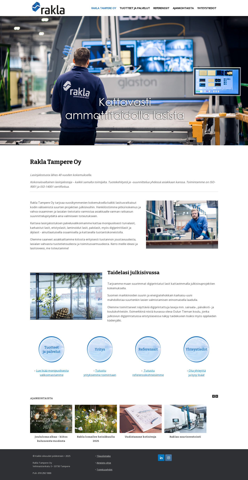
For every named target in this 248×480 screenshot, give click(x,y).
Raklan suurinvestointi (185, 436)
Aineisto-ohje (104, 462)
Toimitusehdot (104, 469)
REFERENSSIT (161, 8)
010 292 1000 (44, 473)
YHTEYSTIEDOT (206, 8)
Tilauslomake (104, 456)
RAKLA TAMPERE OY (103, 8)
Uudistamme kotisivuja (140, 436)
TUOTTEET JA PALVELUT (135, 8)
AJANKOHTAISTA (183, 8)
